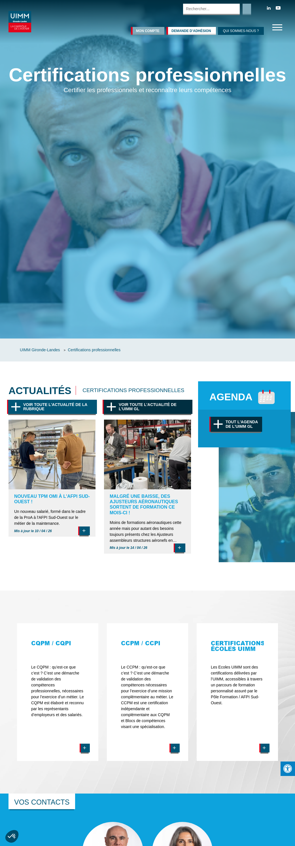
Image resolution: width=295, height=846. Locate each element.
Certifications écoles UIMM (238, 646)
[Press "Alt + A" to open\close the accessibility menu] (288, 769)
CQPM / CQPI (51, 643)
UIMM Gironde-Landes (40, 350)
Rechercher (247, 9)
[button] (12, 836)
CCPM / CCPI (140, 643)
